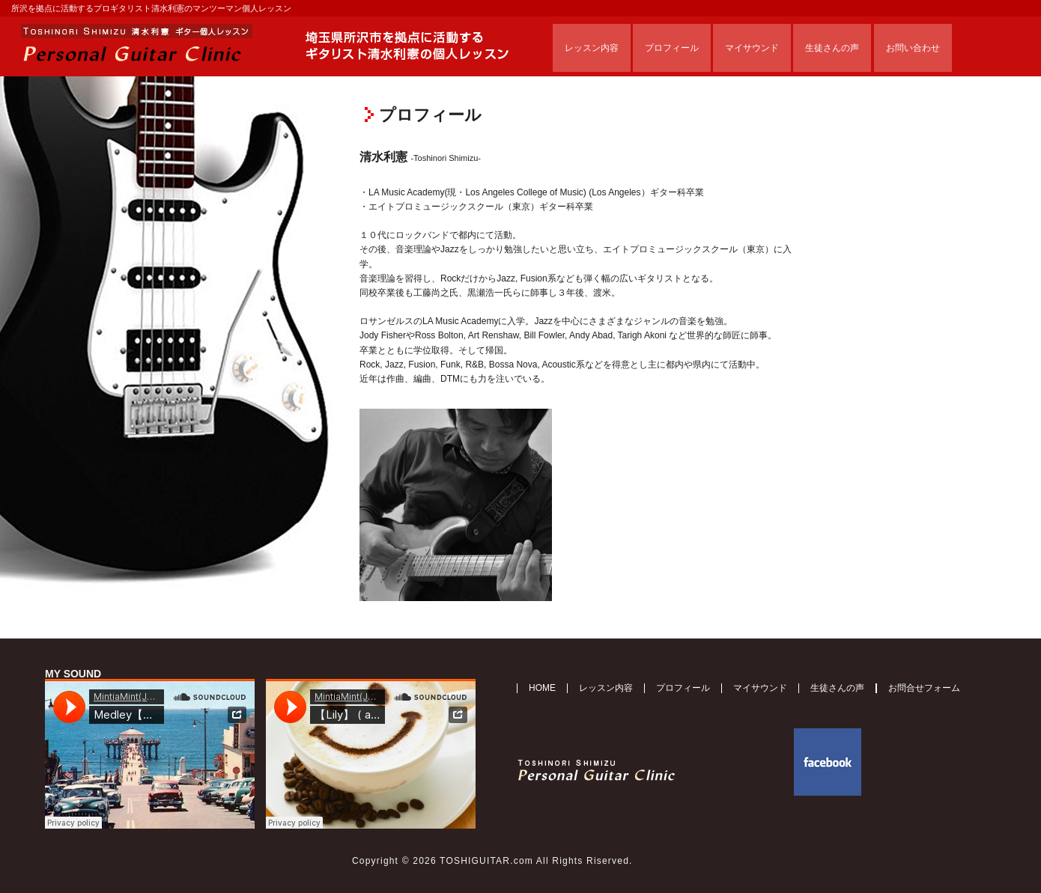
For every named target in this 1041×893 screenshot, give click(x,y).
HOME (542, 688)
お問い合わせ (913, 48)
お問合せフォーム (924, 688)
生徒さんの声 (832, 48)
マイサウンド (752, 48)
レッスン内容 (592, 48)
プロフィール (672, 48)
